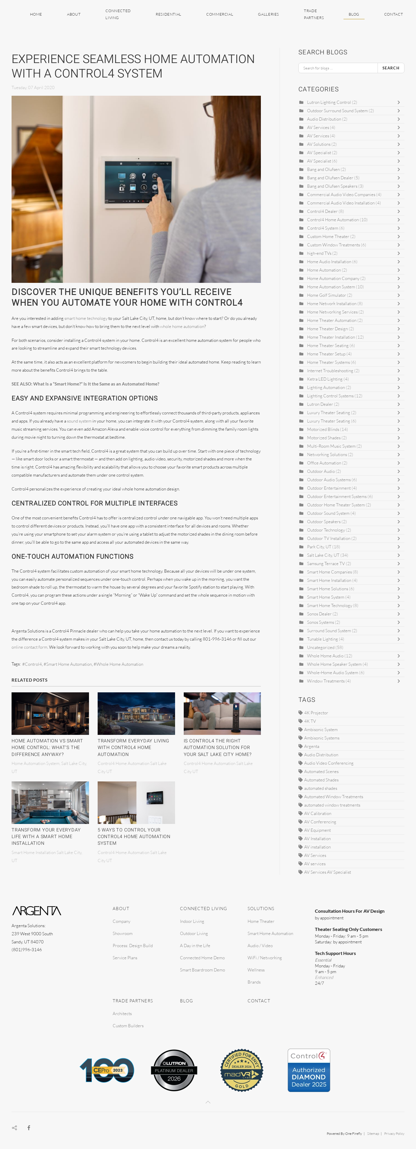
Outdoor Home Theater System (336, 505)
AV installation (317, 847)
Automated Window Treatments (333, 796)
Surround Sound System (329, 630)
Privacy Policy (394, 1133)
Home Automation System (331, 286)
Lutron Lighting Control (329, 102)
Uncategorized (321, 647)
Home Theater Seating (328, 345)
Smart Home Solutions (327, 588)
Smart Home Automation (69, 664)
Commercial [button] (219, 14)
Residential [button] (168, 14)
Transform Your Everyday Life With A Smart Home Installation (46, 837)
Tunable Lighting (322, 639)
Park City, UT (319, 546)
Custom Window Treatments (333, 245)
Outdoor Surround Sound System (337, 110)
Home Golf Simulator (326, 295)
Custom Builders (128, 1025)
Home (36, 14)
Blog (354, 14)
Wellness (256, 970)
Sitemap (373, 1133)
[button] (208, 1102)
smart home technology (85, 318)
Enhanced (324, 977)
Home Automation (324, 270)
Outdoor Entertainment (329, 488)
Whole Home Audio (325, 656)
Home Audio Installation (329, 261)
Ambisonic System (321, 729)
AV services (315, 863)
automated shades (320, 788)
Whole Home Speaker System (334, 664)
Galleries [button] (268, 14)
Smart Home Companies (329, 572)
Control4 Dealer (322, 211)
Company (121, 921)
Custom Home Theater (328, 236)
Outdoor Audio (321, 471)
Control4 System (322, 228)
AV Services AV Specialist (327, 872)
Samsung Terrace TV (326, 563)
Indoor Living (192, 921)
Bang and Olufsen (323, 169)
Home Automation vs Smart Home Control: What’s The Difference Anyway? (47, 747)
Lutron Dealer (320, 404)
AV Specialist (319, 152)
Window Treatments (326, 681)
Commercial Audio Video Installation (341, 203)
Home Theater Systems (329, 362)
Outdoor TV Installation (329, 538)
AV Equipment (317, 830)
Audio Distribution (324, 119)
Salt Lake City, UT (323, 555)
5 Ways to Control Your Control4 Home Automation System (134, 837)
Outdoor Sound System (328, 513)
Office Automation (324, 463)
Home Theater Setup (326, 354)
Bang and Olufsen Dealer (330, 177)
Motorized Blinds (323, 429)
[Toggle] (400, 102)
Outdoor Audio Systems (329, 479)
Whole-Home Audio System (332, 672)
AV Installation (317, 838)
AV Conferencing (320, 822)
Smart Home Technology (329, 605)
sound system (79, 421)
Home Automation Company (333, 278)
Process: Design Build (133, 945)
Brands (254, 982)
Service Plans (125, 957)
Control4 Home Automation (333, 219)
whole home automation (182, 326)
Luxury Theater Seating (328, 412)
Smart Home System (325, 597)
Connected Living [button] (118, 14)
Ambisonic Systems (321, 738)
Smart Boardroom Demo (202, 970)
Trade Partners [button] (314, 14)
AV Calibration (317, 813)
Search (391, 68)
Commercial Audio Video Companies (341, 194)
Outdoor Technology (326, 530)
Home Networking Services (332, 312)
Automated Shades (321, 780)
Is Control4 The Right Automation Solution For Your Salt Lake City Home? (218, 747)
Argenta (311, 746)
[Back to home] (12, 14)
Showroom (123, 933)
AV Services (318, 127)
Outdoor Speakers (324, 521)
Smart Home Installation (329, 580)
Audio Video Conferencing (329, 763)
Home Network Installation (331, 303)
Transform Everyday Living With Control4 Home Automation (133, 747)
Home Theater (261, 921)
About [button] (74, 14)
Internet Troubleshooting (330, 370)
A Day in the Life (195, 945)
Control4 (33, 664)
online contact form (29, 647)
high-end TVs (319, 253)
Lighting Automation (326, 387)
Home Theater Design (327, 328)
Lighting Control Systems (330, 396)
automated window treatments (332, 805)
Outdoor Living (194, 933)
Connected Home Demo (202, 957)
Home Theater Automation (331, 320)
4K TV (310, 721)
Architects (122, 1013)
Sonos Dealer (319, 614)
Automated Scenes (321, 771)
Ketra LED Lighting (325, 379)
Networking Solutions (327, 454)
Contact (393, 14)
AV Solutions (318, 144)
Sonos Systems (320, 622)
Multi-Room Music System (331, 446)
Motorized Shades (324, 437)
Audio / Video (260, 945)
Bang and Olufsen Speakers (332, 186)
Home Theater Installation (331, 337)
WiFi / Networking (265, 957)
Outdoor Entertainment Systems (337, 496)
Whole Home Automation (119, 664)
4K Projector (316, 712)
